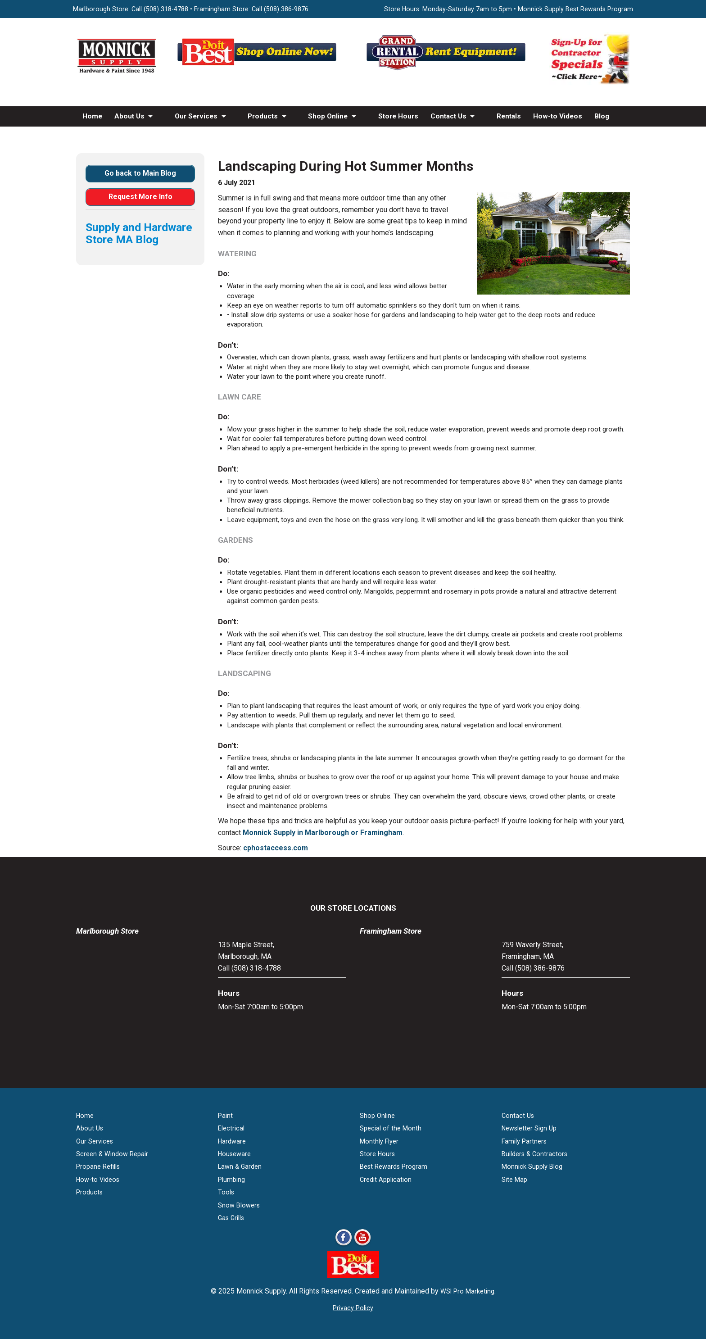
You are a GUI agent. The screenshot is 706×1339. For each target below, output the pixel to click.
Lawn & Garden (240, 1166)
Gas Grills (231, 1217)
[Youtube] (362, 1245)
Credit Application (386, 1179)
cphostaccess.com (275, 848)
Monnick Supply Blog (532, 1166)
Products (263, 116)
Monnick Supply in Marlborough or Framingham (323, 832)
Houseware (234, 1153)
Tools (226, 1192)
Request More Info (140, 196)
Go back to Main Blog (140, 173)
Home (92, 116)
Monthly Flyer (379, 1141)
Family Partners (524, 1141)
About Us (129, 116)
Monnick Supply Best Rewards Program (575, 9)
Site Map (514, 1179)
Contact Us (448, 116)
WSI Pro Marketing (467, 1291)
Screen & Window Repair (112, 1153)
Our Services (196, 116)
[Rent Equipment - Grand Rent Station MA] (447, 69)
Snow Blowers (239, 1205)
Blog (601, 116)
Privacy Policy (353, 1308)
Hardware (232, 1141)
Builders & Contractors (534, 1153)
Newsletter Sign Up (529, 1128)
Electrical (231, 1128)
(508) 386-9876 (286, 9)
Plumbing (231, 1179)
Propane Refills (98, 1166)
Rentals (509, 116)
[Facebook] (343, 1245)
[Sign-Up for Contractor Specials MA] (589, 82)
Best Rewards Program (393, 1166)
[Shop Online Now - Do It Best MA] (258, 69)
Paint (225, 1115)
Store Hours (398, 116)
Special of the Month (390, 1128)
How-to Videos (557, 116)
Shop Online (328, 116)
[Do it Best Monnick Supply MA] (353, 1275)
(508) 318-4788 (166, 9)
